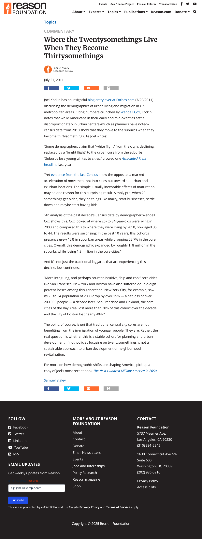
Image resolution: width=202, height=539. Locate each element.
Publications (134, 11)
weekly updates (27, 473)
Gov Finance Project (122, 4)
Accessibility (146, 487)
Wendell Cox (130, 112)
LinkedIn (17, 440)
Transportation (168, 4)
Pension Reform (146, 4)
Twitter (16, 434)
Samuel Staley (55, 380)
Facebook (18, 427)
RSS (13, 454)
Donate (181, 11)
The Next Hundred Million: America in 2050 (125, 370)
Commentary (59, 31)
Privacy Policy (147, 481)
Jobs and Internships (89, 466)
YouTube (18, 447)
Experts (95, 11)
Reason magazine (86, 479)
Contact (79, 439)
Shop (77, 486)
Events (103, 4)
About (77, 11)
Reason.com (161, 11)
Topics (113, 11)
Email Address (23, 481)
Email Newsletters (87, 452)
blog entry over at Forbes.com (111, 99)
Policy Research (85, 472)
